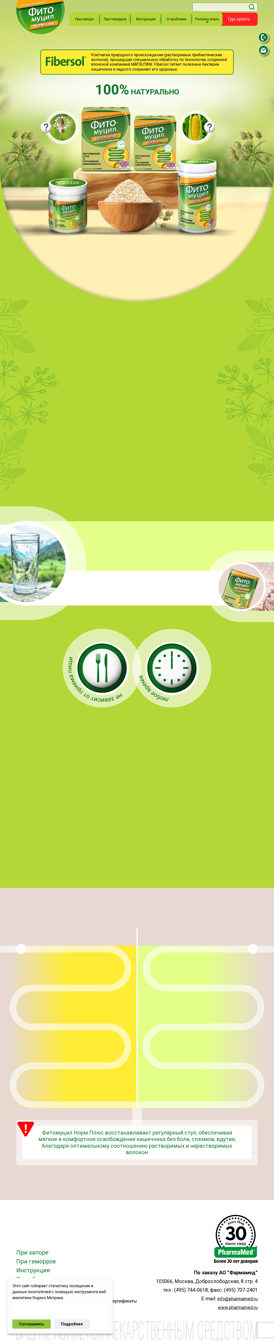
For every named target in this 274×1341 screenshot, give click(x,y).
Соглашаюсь (31, 1324)
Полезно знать (207, 19)
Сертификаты (123, 1301)
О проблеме (176, 19)
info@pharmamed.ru (237, 1298)
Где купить (239, 19)
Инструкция (146, 19)
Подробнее (72, 1324)
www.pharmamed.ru (238, 1307)
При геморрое (115, 19)
